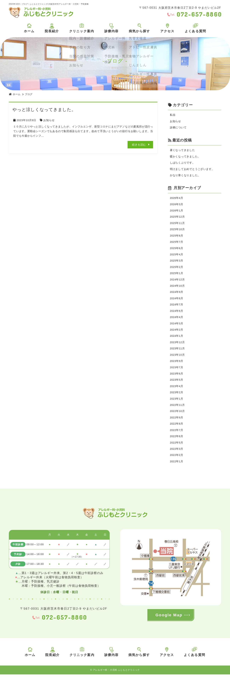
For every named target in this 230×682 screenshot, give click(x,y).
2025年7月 (176, 244)
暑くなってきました (182, 150)
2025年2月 (176, 269)
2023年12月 (177, 346)
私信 (173, 114)
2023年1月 (176, 404)
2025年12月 (177, 218)
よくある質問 (195, 28)
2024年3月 (176, 327)
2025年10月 (177, 231)
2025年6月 (176, 250)
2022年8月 (176, 430)
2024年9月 (176, 295)
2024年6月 (176, 314)
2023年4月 (176, 391)
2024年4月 (176, 321)
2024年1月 (176, 340)
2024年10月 (177, 289)
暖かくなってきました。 (185, 157)
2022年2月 (176, 462)
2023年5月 (176, 385)
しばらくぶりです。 (182, 163)
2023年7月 (176, 372)
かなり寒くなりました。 (185, 176)
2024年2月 (176, 334)
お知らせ (48, 120)
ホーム (29, 28)
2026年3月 (176, 205)
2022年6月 (176, 443)
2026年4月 (176, 199)
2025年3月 (176, 263)
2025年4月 (176, 256)
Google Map (169, 622)
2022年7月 (176, 436)
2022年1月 (176, 468)
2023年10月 (177, 359)
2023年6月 (176, 378)
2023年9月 (176, 366)
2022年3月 (176, 455)
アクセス (167, 28)
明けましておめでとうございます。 (192, 170)
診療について (178, 127)
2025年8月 (176, 237)
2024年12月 (177, 282)
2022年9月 (176, 423)
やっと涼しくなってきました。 (44, 109)
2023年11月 (177, 353)
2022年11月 (177, 411)
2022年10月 (177, 417)
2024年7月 (176, 308)
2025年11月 (177, 224)
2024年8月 (176, 301)
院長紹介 (52, 28)
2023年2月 (176, 398)
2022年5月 (176, 449)
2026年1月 (176, 212)
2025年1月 (176, 276)
